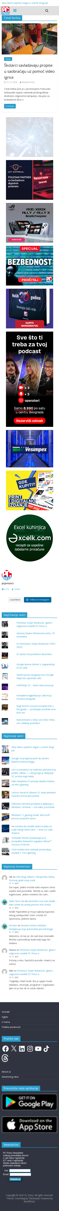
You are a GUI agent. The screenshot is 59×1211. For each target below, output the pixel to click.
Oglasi (5, 1016)
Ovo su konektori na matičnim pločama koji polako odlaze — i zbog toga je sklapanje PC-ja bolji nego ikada (33, 773)
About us (6, 1071)
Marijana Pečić (28, 82)
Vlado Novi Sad (16, 901)
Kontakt (6, 1011)
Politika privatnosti (11, 1027)
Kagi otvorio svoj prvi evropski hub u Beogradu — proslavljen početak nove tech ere (36, 709)
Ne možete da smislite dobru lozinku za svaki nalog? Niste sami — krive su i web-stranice (32, 829)
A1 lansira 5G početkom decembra (34, 654)
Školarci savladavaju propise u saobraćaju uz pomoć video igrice (29, 71)
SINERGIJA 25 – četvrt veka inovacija (35, 685)
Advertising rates (10, 1076)
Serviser (13, 925)
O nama (6, 1021)
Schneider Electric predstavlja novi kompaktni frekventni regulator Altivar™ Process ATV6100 (31, 841)
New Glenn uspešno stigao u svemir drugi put (25, 2)
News (8, 59)
